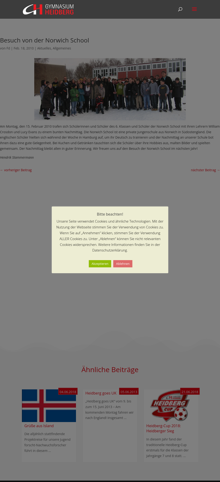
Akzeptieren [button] (100, 264)
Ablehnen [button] (123, 264)
